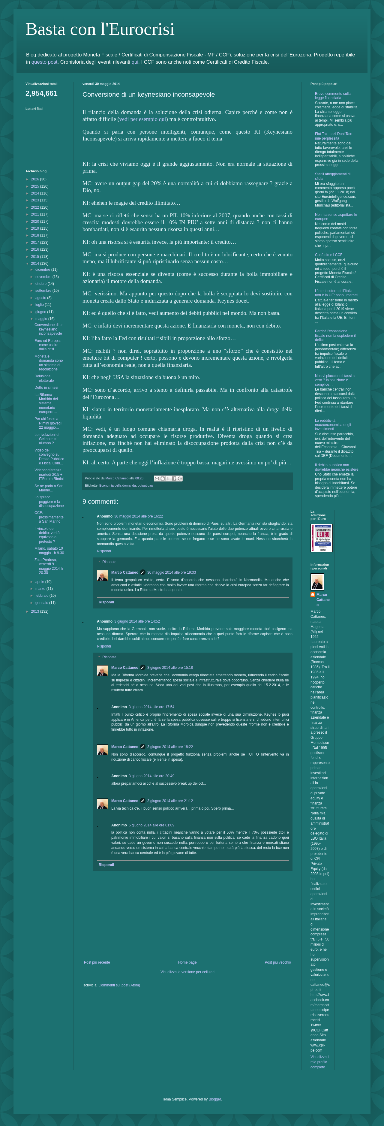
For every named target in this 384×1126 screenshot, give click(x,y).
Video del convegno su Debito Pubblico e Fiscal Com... (49, 456)
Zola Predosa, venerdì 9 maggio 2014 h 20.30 (48, 566)
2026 (35, 179)
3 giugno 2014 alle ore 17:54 (151, 707)
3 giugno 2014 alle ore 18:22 (170, 747)
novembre (43, 277)
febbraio (42, 595)
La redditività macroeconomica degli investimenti (333, 424)
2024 (35, 193)
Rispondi (104, 551)
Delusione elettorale (44, 378)
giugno (41, 312)
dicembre (43, 269)
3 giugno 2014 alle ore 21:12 (170, 801)
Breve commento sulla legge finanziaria (333, 96)
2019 (35, 228)
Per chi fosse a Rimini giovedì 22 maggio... (48, 423)
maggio (41, 319)
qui (135, 62)
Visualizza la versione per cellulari (187, 972)
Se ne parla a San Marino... (48, 488)
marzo (40, 589)
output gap (145, 485)
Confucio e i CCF (328, 255)
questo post (45, 62)
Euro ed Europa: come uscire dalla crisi (47, 345)
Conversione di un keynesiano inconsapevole (49, 329)
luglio (40, 305)
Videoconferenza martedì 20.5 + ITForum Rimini (49, 474)
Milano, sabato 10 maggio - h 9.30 (49, 550)
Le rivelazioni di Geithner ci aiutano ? (46, 439)
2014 (35, 263)
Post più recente (97, 962)
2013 (35, 611)
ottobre (41, 284)
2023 (35, 200)
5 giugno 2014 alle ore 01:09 (151, 825)
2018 (35, 235)
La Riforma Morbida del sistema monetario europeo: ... (46, 403)
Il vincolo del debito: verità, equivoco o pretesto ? (47, 535)
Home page (187, 962)
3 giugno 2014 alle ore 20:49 (151, 776)
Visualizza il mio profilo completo (319, 1062)
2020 (35, 221)
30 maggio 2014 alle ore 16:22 (138, 516)
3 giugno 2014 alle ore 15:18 (170, 668)
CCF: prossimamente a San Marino (49, 517)
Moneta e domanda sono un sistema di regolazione (48, 362)
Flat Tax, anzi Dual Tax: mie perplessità (333, 136)
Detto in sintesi (46, 387)
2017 (35, 242)
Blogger (215, 1099)
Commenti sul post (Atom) (119, 985)
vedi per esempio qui (142, 119)
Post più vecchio (278, 962)
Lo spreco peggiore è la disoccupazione (49, 501)
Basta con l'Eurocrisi (100, 29)
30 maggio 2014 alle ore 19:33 (171, 572)
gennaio (42, 603)
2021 (35, 214)
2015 (35, 257)
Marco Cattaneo (124, 572)
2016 (35, 249)
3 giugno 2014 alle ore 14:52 (137, 621)
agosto (41, 298)
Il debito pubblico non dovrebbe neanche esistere (336, 467)
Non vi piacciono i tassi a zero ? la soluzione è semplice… (335, 380)
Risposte (109, 562)
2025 (35, 186)
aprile (40, 582)
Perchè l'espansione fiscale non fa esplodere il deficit (335, 335)
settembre (43, 290)
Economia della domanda (117, 485)
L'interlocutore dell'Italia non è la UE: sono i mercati (336, 293)
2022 (35, 207)
